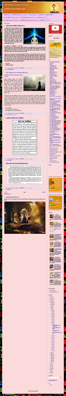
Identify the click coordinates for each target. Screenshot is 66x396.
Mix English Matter (53, 149)
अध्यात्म (8, 69)
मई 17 (53, 336)
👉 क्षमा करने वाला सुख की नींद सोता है (57, 273)
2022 (51, 366)
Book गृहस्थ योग (52, 115)
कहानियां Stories (7, 14)
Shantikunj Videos (53, 153)
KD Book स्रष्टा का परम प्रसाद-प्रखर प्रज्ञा (55, 145)
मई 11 (53, 319)
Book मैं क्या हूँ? (52, 119)
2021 (51, 365)
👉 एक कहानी (56, 214)
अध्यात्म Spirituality (33, 14)
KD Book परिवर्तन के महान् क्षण (54, 136)
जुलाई (52, 354)
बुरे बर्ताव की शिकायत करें (53, 380)
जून (51, 352)
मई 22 (53, 341)
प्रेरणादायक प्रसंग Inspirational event (28, 17)
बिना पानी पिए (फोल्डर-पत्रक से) (54, 82)
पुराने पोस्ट (43, 192)
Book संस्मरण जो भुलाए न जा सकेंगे (55, 120)
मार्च (51, 305)
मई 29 (53, 347)
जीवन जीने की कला (52, 74)
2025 (51, 371)
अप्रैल (51, 307)
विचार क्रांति (41, 14)
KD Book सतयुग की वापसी (54, 144)
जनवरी (52, 302)
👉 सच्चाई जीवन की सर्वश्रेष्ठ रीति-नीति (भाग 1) (11, 197)
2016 (51, 296)
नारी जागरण (51, 78)
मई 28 (53, 346)
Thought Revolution (53, 158)
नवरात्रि (51, 77)
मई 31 (53, 350)
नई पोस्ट (6, 192)
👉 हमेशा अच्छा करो (57, 257)
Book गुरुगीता (52, 114)
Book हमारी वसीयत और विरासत (54, 129)
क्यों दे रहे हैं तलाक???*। (57, 264)
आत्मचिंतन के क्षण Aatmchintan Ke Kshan (28, 20)
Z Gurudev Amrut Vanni (54, 162)
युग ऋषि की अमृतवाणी (53, 88)
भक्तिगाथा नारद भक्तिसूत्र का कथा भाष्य (55, 83)
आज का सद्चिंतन (9, 160)
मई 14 (53, 322)
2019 (51, 301)
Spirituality (51, 154)
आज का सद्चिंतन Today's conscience (11, 17)
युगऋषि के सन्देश (49, 14)
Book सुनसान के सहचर (53, 127)
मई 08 (53, 314)
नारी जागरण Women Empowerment (11, 20)
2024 (51, 369)
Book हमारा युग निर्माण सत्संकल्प (54, 128)
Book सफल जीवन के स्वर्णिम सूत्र (54, 123)
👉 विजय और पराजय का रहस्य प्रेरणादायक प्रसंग (16, 163)
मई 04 (53, 311)
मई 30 (53, 349)
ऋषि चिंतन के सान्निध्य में (53, 68)
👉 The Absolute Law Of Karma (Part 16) (16, 72)
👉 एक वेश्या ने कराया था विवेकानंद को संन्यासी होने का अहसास (57, 249)
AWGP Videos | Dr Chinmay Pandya (55, 96)
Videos (51, 159)
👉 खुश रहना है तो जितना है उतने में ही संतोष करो (57, 235)
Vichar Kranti (53, 290)
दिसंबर (52, 361)
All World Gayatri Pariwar (16, 4)
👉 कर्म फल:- (56, 222)
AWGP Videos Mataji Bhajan (54, 100)
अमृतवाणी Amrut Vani (41, 17)
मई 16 (53, 335)
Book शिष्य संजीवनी (53, 103)
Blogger (32, 391)
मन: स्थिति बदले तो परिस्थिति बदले (54, 87)
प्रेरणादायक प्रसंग (9, 189)
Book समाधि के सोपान (53, 125)
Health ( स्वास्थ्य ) (52, 133)
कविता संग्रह (51, 69)
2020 (51, 363)
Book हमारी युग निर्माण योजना (54, 104)
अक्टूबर (52, 358)
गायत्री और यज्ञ (42, 20)
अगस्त (52, 355)
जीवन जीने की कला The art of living (19, 14)
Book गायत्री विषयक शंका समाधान (55, 112)
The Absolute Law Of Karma (11, 114)
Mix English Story (53, 150)
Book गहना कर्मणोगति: (53, 111)
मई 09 (53, 316)
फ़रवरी (52, 304)
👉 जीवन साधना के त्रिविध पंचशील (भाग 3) (14, 26)
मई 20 (53, 338)
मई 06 (53, 313)
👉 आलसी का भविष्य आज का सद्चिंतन (14, 118)
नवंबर (52, 360)
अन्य (48, 20)
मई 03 (53, 310)
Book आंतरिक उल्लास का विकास (54, 108)
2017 (51, 298)
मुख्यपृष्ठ (25, 192)
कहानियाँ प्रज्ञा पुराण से (53, 72)
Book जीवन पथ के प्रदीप (53, 116)
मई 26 (53, 344)
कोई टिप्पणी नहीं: (22, 113)
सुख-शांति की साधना (52, 92)
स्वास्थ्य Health (52, 93)
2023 (51, 368)
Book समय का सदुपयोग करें (54, 124)
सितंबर (52, 357)
